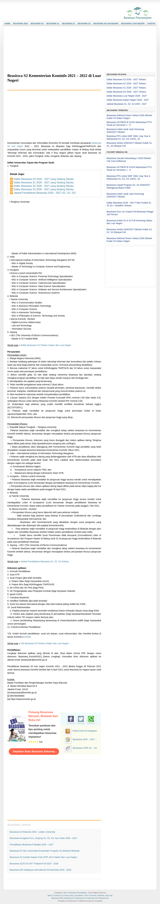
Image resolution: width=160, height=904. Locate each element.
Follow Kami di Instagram (84, 731)
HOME (7, 23)
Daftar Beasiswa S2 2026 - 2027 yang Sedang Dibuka (43, 186)
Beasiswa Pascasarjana (77, 893)
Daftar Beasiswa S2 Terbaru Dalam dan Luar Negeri (46, 345)
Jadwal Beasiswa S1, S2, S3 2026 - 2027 (127, 104)
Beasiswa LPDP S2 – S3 (85, 748)
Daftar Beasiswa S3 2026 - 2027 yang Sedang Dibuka (43, 189)
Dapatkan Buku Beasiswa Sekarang (34, 751)
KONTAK (151, 23)
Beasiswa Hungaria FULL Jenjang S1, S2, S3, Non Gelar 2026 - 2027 (43, 838)
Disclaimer (79, 895)
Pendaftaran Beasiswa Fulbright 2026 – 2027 (31, 844)
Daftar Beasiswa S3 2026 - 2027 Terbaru (126, 79)
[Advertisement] (79, 49)
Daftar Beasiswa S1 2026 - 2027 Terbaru (126, 87)
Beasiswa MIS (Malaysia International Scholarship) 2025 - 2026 (40, 870)
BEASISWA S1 (52, 23)
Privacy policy (68, 895)
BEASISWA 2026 (20, 23)
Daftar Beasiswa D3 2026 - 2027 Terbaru (126, 92)
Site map (109, 895)
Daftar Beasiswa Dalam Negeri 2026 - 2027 (128, 100)
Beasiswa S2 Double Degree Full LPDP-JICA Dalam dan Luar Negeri (43, 857)
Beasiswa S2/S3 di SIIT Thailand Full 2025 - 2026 (34, 863)
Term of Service (91, 895)
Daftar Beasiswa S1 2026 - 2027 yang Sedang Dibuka (43, 182)
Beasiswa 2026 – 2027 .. (85, 739)
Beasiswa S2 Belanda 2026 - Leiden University (32, 832)
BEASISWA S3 (84, 23)
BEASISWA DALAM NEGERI (105, 23)
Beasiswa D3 (70, 898)
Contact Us (57, 895)
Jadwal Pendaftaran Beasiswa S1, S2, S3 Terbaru (45, 561)
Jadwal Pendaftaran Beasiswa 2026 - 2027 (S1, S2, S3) (44, 192)
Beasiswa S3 (104, 898)
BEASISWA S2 (68, 23)
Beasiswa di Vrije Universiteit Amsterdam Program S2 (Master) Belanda (44, 851)
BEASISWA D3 (37, 23)
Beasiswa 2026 (57, 898)
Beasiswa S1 (81, 898)
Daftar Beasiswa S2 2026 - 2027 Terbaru (126, 83)
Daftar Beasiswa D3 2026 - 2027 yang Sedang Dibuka (44, 179)
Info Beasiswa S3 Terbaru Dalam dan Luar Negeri (45, 643)
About (50, 895)
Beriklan (101, 895)
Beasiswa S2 (92, 898)
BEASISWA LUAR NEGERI (133, 23)
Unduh (26, 637)
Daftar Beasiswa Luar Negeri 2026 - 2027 (127, 96)
